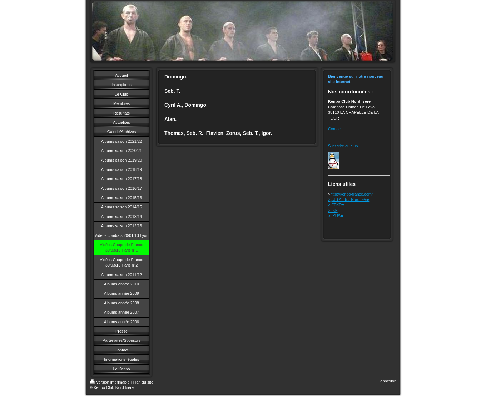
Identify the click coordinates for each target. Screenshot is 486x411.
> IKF (333, 210)
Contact (335, 129)
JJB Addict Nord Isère (351, 199)
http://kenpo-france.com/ (351, 194)
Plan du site (143, 382)
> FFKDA (336, 205)
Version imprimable (110, 382)
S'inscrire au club (343, 146)
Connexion (386, 381)
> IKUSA (335, 216)
